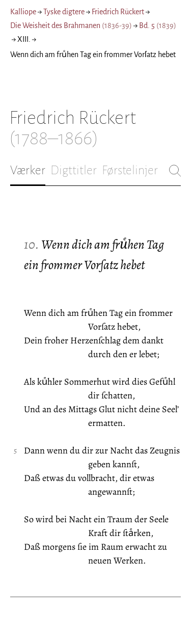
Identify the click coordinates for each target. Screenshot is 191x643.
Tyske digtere (64, 12)
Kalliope (23, 12)
